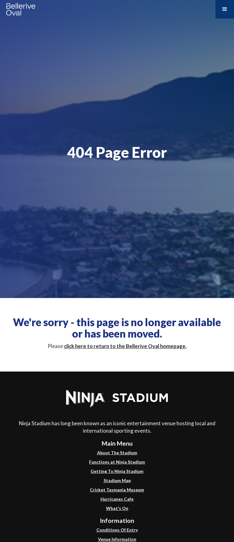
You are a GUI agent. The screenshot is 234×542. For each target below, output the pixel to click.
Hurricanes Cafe (117, 499)
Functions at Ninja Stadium (117, 461)
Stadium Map (117, 480)
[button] (224, 9)
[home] (19, 8)
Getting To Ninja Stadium (117, 471)
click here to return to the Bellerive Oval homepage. (125, 346)
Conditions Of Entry (117, 529)
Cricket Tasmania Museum (117, 489)
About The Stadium (117, 452)
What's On (117, 508)
